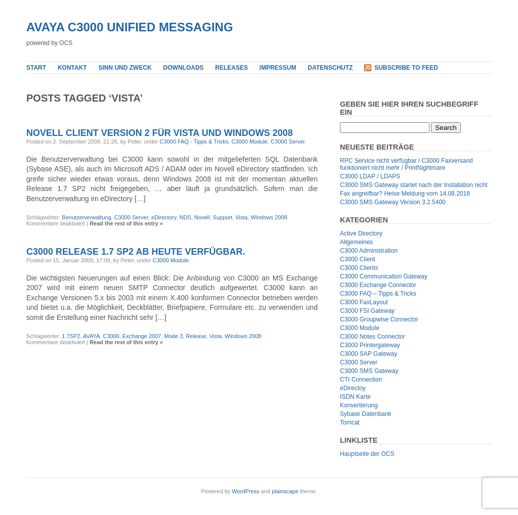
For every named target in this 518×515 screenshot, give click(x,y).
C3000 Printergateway (370, 345)
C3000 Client (357, 259)
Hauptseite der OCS (367, 453)
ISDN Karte (355, 396)
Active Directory (361, 233)
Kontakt (72, 67)
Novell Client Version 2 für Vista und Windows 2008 (159, 133)
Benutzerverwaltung (86, 217)
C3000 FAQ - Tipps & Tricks (194, 141)
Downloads (183, 67)
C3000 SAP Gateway (368, 353)
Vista (241, 217)
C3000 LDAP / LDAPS (370, 176)
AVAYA (91, 336)
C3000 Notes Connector (372, 336)
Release (196, 336)
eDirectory (163, 217)
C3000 (111, 336)
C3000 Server (288, 141)
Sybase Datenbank (365, 413)
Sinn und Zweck (124, 67)
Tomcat (350, 422)
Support (223, 217)
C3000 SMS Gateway (369, 370)
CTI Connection (361, 379)
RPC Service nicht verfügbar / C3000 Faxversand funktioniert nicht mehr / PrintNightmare (406, 164)
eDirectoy (353, 388)
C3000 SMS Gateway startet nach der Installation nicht (414, 185)
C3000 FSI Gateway (367, 310)
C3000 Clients (359, 267)
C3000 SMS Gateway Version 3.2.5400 (393, 202)
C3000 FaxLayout (364, 302)
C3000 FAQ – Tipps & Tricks (378, 293)
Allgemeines (356, 242)
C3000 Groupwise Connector (379, 319)
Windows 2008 (269, 217)
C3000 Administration (369, 250)
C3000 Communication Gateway (383, 276)
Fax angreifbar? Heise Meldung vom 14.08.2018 (405, 193)
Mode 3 (173, 336)
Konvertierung (359, 405)
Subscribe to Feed (406, 67)
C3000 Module (249, 141)
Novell (202, 217)
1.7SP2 (71, 336)
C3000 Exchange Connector (378, 285)
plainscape (285, 491)
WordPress (246, 491)
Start (36, 67)
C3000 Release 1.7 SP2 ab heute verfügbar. (135, 252)
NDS (185, 217)
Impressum (278, 67)
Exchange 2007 (141, 336)
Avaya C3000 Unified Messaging (129, 27)
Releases (231, 67)
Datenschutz (330, 67)
